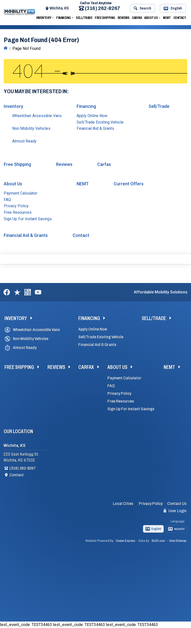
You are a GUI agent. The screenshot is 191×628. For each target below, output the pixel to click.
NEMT (167, 18)
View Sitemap (178, 541)
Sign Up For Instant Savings (28, 218)
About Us (151, 18)
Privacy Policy (16, 206)
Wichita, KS (59, 8)
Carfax (137, 18)
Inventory (43, 18)
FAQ (7, 199)
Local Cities (123, 503)
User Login (175, 510)
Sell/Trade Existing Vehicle (100, 122)
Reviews (124, 18)
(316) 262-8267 (99, 8)
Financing (63, 18)
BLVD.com (158, 541)
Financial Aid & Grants (95, 128)
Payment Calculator (20, 193)
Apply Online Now (92, 115)
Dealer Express (125, 541)
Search (142, 8)
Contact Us (177, 503)
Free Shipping (105, 18)
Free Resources (18, 212)
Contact (179, 18)
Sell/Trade (84, 18)
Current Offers (128, 183)
